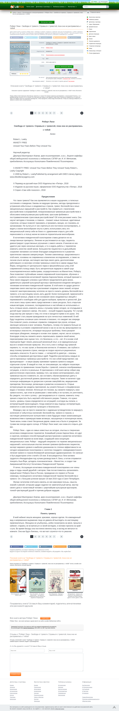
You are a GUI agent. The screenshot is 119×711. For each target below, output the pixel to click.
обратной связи (59, 708)
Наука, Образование (94, 24)
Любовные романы (59, 6)
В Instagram (45, 37)
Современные (62, 693)
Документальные (93, 26)
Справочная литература (95, 43)
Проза (90, 29)
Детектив (12, 687)
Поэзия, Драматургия (94, 53)
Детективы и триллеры (43, 6)
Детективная (37, 689)
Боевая (36, 685)
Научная (36, 693)
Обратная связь (86, 701)
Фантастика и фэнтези (94, 17)
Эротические (61, 695)
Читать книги (30, 6)
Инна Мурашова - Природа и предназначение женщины (56, 594)
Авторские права (46, 22)
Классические (13, 693)
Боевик (12, 685)
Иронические (13, 689)
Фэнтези (36, 699)
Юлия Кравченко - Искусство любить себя (18, 594)
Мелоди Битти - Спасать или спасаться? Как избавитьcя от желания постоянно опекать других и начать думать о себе (75, 595)
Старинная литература (94, 46)
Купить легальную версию (64, 66)
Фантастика (71, 6)
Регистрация (104, 1)
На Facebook (16, 37)
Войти (95, 1)
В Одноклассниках (62, 37)
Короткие (60, 687)
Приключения (92, 31)
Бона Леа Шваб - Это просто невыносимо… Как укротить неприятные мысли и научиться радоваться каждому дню (37, 595)
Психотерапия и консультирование (55, 55)
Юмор (90, 48)
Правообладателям (87, 697)
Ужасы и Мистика (38, 697)
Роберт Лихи (49, 47)
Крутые (12, 695)
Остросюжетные (62, 691)
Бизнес (91, 38)
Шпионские (13, 699)
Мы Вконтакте (75, 37)
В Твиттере (30, 37)
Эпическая (37, 701)
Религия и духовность (94, 41)
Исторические (13, 691)
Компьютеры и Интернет (95, 50)
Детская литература (94, 34)
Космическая (37, 691)
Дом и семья (92, 36)
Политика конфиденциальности (90, 699)
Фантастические (62, 689)
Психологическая (38, 695)
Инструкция (71, 81)
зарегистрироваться (28, 628)
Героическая (37, 687)
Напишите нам (66, 78)
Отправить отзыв (15, 674)
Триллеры (12, 697)
